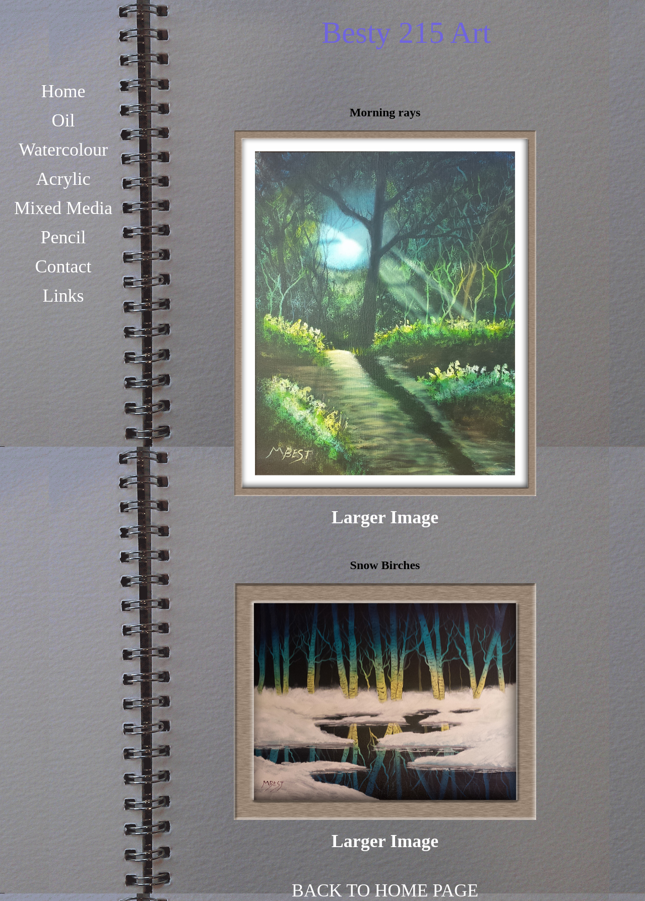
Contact (63, 266)
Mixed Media (63, 208)
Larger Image (385, 517)
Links (63, 296)
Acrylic (63, 179)
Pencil (63, 237)
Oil (63, 120)
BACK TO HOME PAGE (385, 890)
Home (63, 91)
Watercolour (63, 150)
